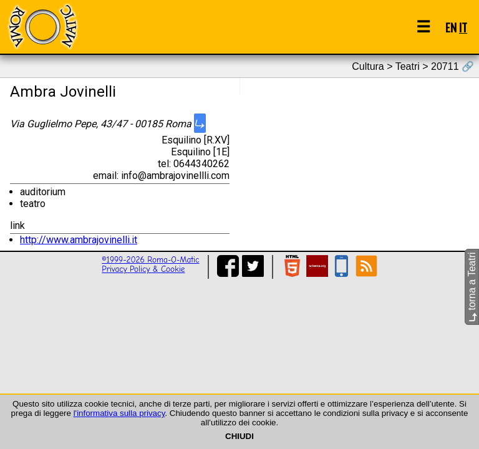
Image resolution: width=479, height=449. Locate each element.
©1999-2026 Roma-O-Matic (150, 259)
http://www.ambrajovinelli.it (78, 240)
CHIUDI (239, 436)
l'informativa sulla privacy (119, 413)
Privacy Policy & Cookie (143, 269)
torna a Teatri (472, 287)
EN (451, 27)
